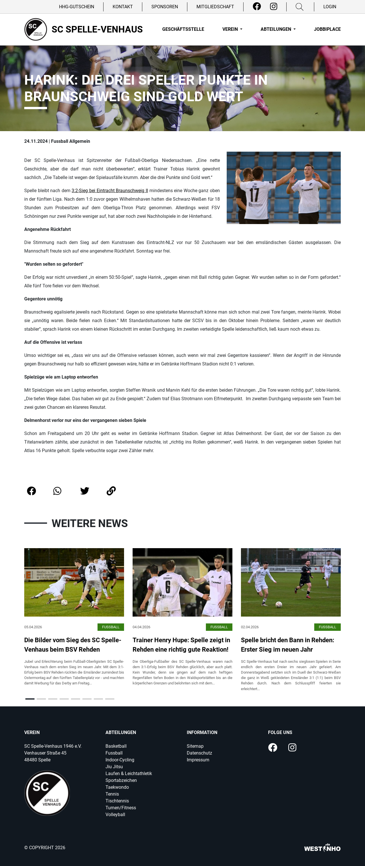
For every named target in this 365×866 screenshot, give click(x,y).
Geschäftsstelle (183, 29)
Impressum (198, 760)
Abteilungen (276, 29)
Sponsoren (164, 6)
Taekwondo (117, 787)
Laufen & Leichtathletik (129, 773)
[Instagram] (273, 6)
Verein (230, 29)
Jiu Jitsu (114, 766)
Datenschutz (199, 753)
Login (329, 6)
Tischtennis (117, 801)
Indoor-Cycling (120, 760)
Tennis (112, 794)
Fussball (114, 753)
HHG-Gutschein (76, 6)
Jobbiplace (327, 29)
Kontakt (123, 6)
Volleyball (115, 814)
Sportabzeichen (121, 780)
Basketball (116, 746)
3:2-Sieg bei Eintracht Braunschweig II (110, 190)
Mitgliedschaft (215, 6)
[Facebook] (256, 6)
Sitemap (195, 746)
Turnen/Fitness (121, 807)
